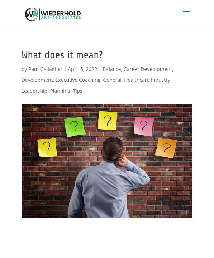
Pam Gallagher (45, 69)
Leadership (34, 90)
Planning (60, 90)
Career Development (148, 69)
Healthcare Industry (147, 79)
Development (37, 79)
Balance (112, 69)
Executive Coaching (78, 79)
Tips (77, 90)
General (112, 79)
